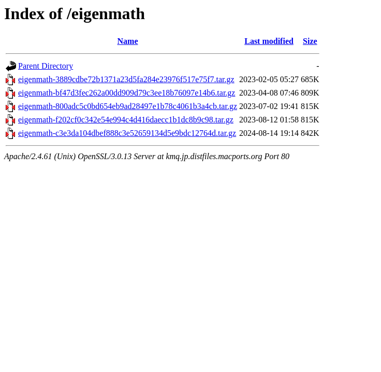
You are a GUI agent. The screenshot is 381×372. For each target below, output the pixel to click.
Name (128, 41)
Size (310, 41)
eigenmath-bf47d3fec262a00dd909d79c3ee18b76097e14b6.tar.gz (126, 92)
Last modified (269, 41)
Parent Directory (45, 65)
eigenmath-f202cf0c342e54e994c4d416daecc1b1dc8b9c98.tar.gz (125, 119)
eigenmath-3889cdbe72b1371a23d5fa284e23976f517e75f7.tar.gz (126, 79)
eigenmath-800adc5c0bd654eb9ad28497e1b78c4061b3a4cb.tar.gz (127, 106)
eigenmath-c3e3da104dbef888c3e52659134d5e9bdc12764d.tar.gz (127, 133)
